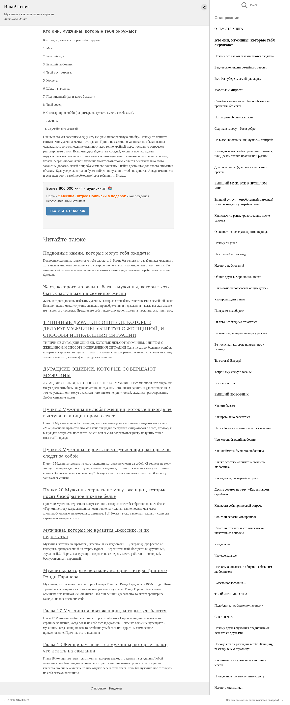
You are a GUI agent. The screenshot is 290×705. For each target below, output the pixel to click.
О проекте (98, 688)
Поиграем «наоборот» (229, 310)
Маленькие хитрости (228, 90)
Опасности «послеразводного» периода (241, 231)
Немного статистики (228, 687)
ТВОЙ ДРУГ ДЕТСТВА (231, 594)
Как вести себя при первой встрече (238, 505)
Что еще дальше (225, 555)
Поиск (249, 5)
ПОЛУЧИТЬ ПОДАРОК (67, 211)
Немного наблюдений (229, 265)
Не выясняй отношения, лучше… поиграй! (243, 140)
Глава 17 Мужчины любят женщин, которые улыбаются (105, 610)
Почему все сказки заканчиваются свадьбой (244, 56)
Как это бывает (224, 405)
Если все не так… (226, 383)
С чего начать (223, 616)
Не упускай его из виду (230, 254)
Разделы (115, 688)
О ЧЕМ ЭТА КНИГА (228, 28)
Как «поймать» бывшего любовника (239, 450)
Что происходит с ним (229, 299)
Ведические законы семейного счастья (240, 67)
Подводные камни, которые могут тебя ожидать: (97, 253)
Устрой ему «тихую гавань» (233, 372)
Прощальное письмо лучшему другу (239, 676)
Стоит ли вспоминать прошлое (235, 517)
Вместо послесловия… (230, 583)
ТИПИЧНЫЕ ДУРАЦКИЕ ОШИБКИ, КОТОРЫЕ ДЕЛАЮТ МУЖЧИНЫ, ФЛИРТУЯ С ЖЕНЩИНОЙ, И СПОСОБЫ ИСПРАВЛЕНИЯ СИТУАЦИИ (103, 329)
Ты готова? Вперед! (227, 360)
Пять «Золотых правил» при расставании (242, 428)
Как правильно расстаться (232, 417)
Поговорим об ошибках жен (233, 117)
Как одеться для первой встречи (236, 478)
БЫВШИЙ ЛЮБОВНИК (231, 394)
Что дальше (222, 544)
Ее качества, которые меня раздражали (240, 333)
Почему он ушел (225, 243)
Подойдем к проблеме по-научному (238, 605)
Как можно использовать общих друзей (241, 288)
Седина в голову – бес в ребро (235, 128)
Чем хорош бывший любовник (235, 439)
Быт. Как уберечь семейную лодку (237, 78)
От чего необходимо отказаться (235, 322)
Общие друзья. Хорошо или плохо (237, 276)
